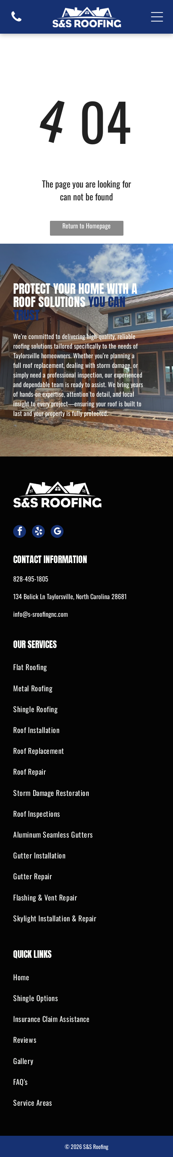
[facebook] (19, 532)
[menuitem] (86, 667)
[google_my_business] (57, 532)
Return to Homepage (86, 225)
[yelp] (38, 532)
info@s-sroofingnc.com (40, 614)
